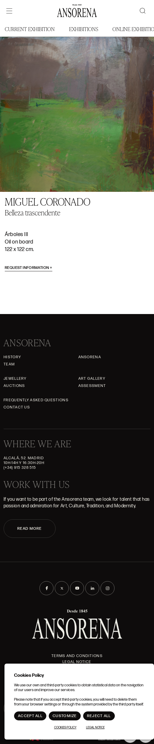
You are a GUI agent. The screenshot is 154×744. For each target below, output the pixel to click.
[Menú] (9, 11)
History (12, 357)
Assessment (92, 385)
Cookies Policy (65, 727)
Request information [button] (28, 267)
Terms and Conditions (77, 655)
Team (9, 364)
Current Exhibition (30, 29)
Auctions (14, 385)
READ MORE (29, 528)
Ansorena (89, 357)
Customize (65, 716)
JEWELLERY (15, 378)
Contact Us (17, 407)
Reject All (99, 716)
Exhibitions (83, 29)
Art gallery (91, 378)
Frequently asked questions (36, 400)
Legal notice (77, 661)
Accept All (30, 716)
